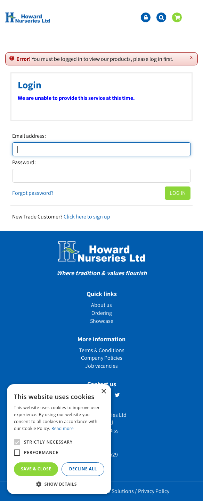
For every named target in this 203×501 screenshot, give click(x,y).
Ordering (101, 313)
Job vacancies (101, 365)
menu (192, 17)
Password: (24, 162)
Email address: (29, 136)
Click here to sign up (87, 216)
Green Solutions (115, 491)
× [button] (103, 391)
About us (101, 305)
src (161, 17)
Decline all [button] (83, 469)
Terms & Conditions (101, 350)
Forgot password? (33, 193)
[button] (59, 483)
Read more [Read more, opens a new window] (62, 428)
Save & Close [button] (36, 469)
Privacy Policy (153, 491)
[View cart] (177, 17)
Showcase (101, 321)
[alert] (59, 439)
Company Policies (101, 357)
